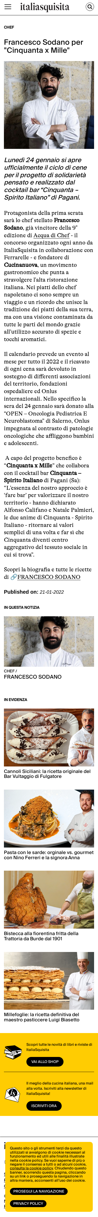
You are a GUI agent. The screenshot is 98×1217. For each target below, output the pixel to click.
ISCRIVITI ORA (44, 1106)
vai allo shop (45, 1062)
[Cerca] (90, 7)
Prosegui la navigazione (38, 1191)
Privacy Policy (28, 1204)
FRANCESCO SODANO (48, 577)
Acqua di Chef (51, 235)
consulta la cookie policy (31, 1168)
